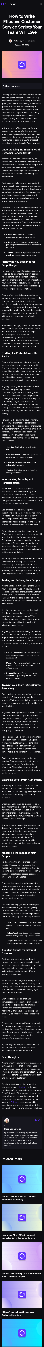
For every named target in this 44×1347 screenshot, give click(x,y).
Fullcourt (23, 1087)
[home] (9, 4)
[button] (41, 4)
